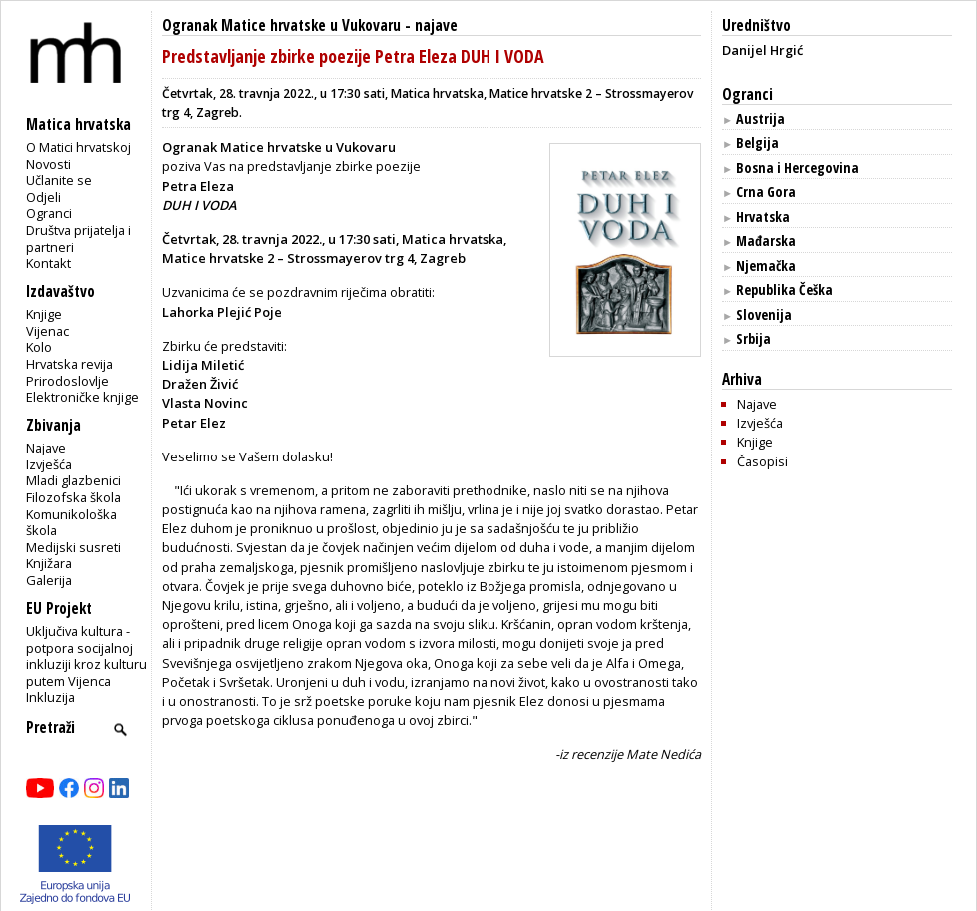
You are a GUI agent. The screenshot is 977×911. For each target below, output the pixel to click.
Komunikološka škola (71, 522)
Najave (46, 447)
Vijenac (47, 331)
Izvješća (49, 464)
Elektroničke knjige (82, 397)
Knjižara (49, 563)
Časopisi (762, 461)
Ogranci (49, 213)
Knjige (44, 314)
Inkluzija (50, 697)
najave (436, 25)
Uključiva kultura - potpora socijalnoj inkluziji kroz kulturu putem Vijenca (86, 656)
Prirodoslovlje (67, 381)
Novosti (48, 164)
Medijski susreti (73, 547)
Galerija (49, 580)
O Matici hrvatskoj (78, 147)
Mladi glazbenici (73, 480)
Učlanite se (59, 180)
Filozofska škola (73, 497)
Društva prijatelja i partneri (78, 238)
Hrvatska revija (69, 364)
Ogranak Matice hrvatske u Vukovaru (281, 25)
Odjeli (43, 197)
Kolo (39, 347)
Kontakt (48, 263)
